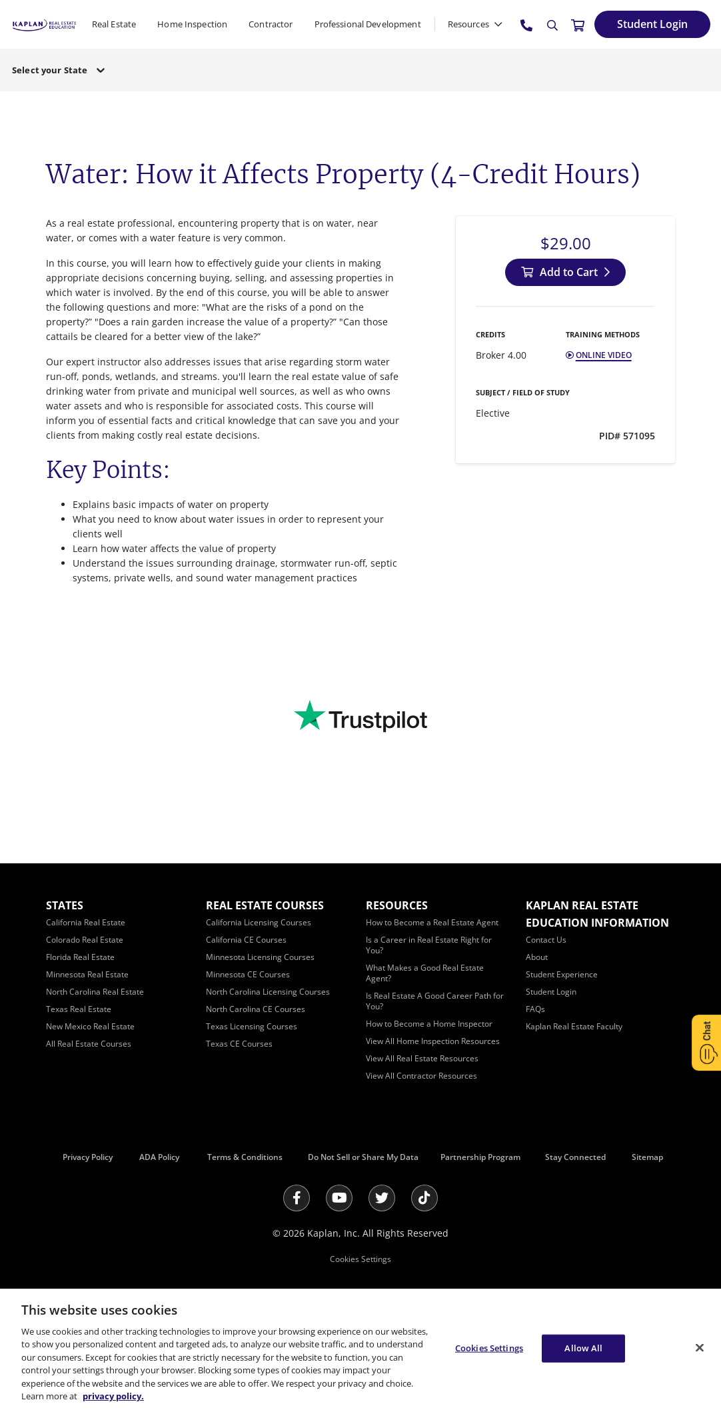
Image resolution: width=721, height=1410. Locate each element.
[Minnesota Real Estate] (87, 974)
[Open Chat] (706, 1043)
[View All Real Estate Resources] (422, 1058)
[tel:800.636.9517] (527, 24)
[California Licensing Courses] (258, 922)
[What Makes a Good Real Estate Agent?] (425, 973)
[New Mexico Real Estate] (90, 1026)
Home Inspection (192, 24)
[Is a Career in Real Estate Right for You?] (429, 945)
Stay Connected (575, 1157)
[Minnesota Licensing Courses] (260, 957)
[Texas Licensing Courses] (251, 1026)
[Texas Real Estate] (78, 1009)
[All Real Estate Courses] (88, 1043)
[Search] (552, 25)
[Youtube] (339, 1198)
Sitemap (647, 1157)
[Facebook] (296, 1198)
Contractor (271, 24)
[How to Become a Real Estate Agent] (432, 922)
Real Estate (114, 24)
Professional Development (368, 24)
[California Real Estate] (85, 922)
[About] (537, 957)
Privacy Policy (88, 1157)
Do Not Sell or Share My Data (363, 1157)
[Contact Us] (546, 939)
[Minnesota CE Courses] (248, 974)
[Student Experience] (562, 974)
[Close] (699, 1347)
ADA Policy (159, 1157)
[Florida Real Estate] (80, 957)
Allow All (583, 1348)
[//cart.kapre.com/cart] (577, 24)
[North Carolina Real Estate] (95, 991)
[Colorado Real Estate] (84, 939)
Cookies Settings (360, 1259)
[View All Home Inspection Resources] (433, 1041)
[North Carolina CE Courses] (255, 1009)
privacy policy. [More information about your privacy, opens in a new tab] (113, 1396)
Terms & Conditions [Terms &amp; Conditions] (245, 1157)
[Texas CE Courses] (239, 1043)
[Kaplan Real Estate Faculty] (574, 1026)
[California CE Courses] (246, 939)
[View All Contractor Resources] (421, 1075)
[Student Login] (652, 24)
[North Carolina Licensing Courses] (268, 991)
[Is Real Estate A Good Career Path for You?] (435, 1001)
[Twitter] (381, 1198)
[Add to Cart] (565, 272)
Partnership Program (480, 1157)
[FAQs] (535, 1009)
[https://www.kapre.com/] (44, 23)
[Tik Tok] (424, 1198)
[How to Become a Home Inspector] (429, 1023)
